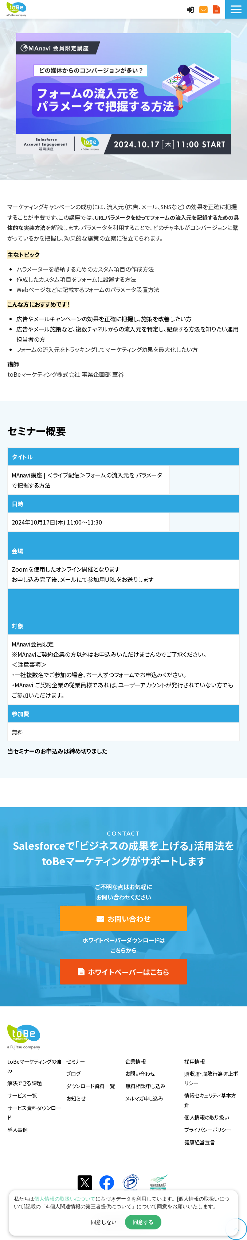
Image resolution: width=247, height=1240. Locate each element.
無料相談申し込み (145, 1086)
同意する (143, 1222)
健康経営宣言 (199, 1142)
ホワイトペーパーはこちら (128, 972)
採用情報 (194, 1061)
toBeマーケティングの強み (34, 1066)
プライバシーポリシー (207, 1129)
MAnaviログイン (191, 9)
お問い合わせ (204, 9)
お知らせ (75, 1098)
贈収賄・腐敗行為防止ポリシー (211, 1078)
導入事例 (17, 1129)
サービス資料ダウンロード (34, 1112)
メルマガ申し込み (144, 1098)
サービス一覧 (22, 1095)
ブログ (73, 1073)
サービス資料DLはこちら (217, 9)
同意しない (104, 1222)
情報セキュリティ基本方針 (210, 1100)
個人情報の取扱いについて (64, 1199)
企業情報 (135, 1061)
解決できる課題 (24, 1083)
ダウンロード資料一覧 (90, 1086)
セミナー (75, 1061)
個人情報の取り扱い (206, 1117)
